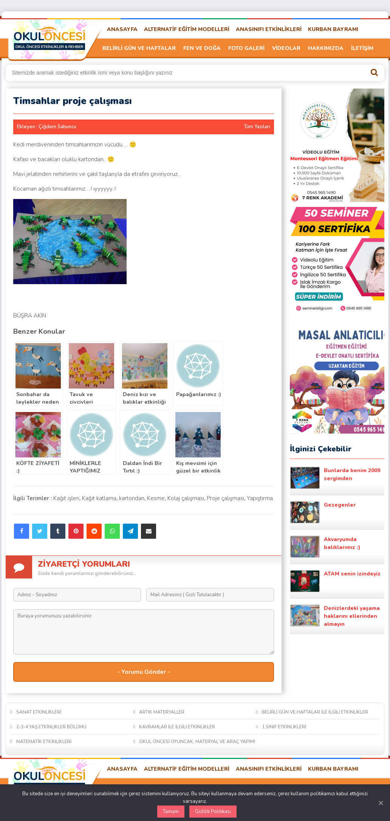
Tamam (171, 811)
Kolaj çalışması (185, 498)
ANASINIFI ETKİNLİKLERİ (269, 29)
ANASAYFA (122, 29)
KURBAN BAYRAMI (333, 29)
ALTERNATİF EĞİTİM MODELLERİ (186, 29)
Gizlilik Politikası (213, 811)
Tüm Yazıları (257, 126)
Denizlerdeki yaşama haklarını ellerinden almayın (335, 616)
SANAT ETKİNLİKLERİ (38, 712)
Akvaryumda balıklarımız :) (325, 546)
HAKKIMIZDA (326, 48)
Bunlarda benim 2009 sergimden (335, 477)
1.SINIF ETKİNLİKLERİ (284, 727)
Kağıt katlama (99, 498)
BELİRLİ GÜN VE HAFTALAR (139, 48)
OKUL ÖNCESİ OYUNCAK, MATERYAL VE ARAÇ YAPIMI (197, 742)
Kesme (156, 498)
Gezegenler (323, 512)
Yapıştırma (260, 498)
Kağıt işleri (66, 498)
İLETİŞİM (362, 48)
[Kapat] (380, 803)
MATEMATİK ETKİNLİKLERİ (43, 742)
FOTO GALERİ (246, 48)
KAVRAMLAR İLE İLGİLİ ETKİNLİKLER (177, 727)
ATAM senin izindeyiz (335, 581)
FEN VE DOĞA (202, 48)
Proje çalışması (225, 498)
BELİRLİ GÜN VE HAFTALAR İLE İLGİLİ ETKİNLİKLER (315, 712)
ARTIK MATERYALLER (161, 712)
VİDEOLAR (286, 48)
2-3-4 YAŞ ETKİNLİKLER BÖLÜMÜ (51, 727)
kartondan (131, 498)
